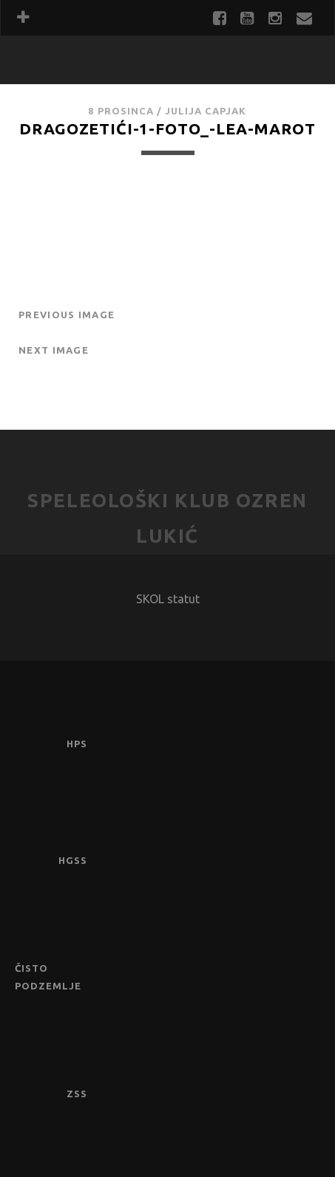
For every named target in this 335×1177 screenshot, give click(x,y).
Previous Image (66, 314)
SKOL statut (168, 598)
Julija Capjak (206, 111)
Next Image (53, 350)
